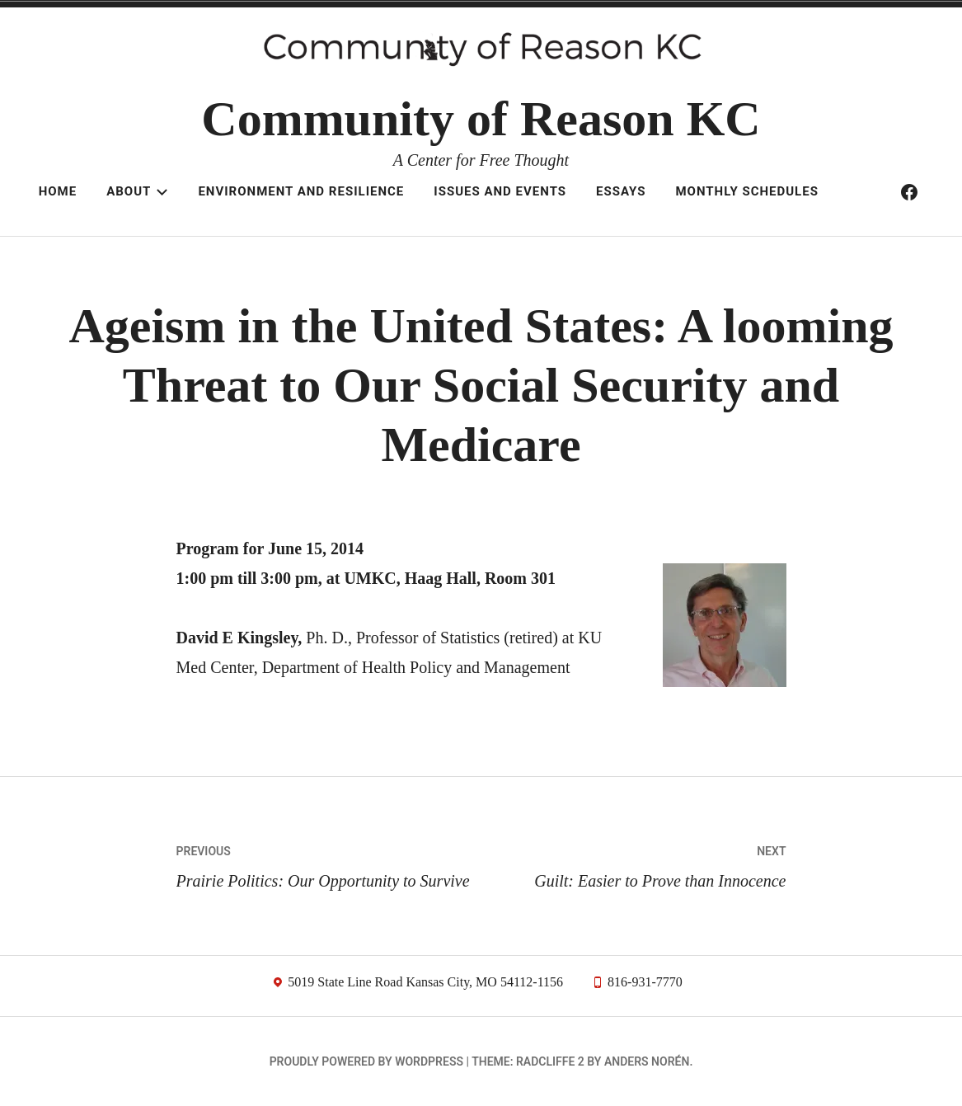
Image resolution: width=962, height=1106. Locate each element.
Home (58, 191)
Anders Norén (646, 1061)
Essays (620, 191)
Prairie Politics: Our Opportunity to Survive (328, 863)
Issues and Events (500, 191)
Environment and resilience (301, 191)
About (137, 191)
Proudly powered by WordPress (366, 1061)
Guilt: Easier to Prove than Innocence (633, 863)
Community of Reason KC (480, 119)
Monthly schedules (746, 191)
